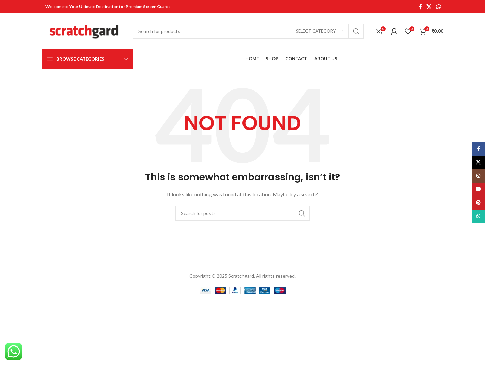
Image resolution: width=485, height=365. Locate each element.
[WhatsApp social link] (438, 7)
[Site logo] (84, 30)
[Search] (248, 31)
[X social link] (429, 7)
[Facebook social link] (420, 7)
